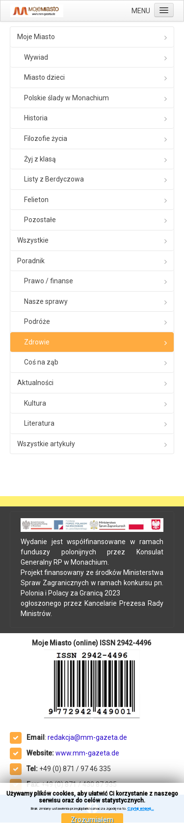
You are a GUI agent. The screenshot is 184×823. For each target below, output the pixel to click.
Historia (36, 118)
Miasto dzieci (44, 77)
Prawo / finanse (48, 281)
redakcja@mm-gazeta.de (87, 737)
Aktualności (35, 383)
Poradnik (31, 261)
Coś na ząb (41, 362)
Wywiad (36, 57)
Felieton (36, 200)
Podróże (37, 321)
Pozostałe (40, 220)
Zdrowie (37, 342)
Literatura (39, 423)
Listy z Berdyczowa (54, 179)
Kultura (35, 403)
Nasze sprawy (46, 301)
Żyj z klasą (40, 159)
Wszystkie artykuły (46, 444)
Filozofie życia (45, 138)
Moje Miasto (36, 37)
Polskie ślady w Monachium (66, 98)
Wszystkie (33, 240)
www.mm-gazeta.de (87, 753)
